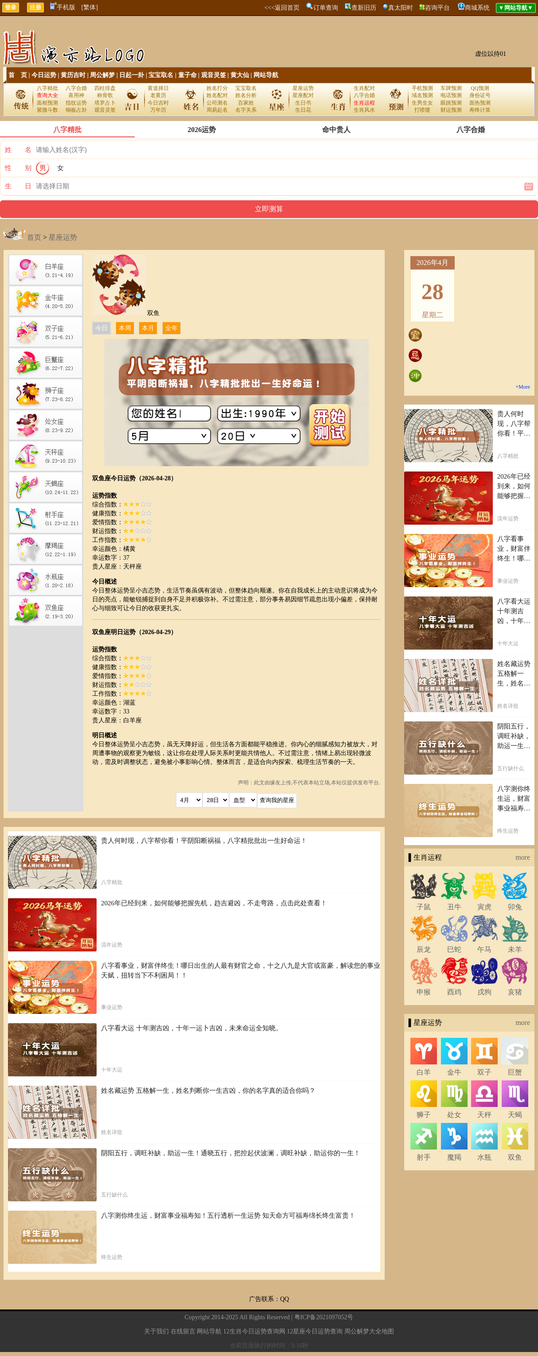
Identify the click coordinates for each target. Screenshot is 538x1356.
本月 (148, 328)
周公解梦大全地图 (369, 1331)
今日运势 (43, 75)
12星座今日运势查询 (315, 1331)
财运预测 (451, 110)
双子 (484, 1072)
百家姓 (246, 103)
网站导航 (265, 75)
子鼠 (424, 907)
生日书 (303, 103)
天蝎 (515, 1114)
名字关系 (246, 110)
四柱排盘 (105, 88)
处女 (454, 1114)
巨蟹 (515, 1072)
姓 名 (18, 149)
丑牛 (454, 907)
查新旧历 (363, 7)
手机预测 (422, 88)
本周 (125, 328)
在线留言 (183, 1331)
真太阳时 (400, 7)
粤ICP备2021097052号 (324, 1317)
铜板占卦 (76, 110)
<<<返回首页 (282, 7)
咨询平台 (437, 7)
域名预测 (422, 95)
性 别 (18, 167)
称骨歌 (105, 95)
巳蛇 (454, 949)
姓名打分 (217, 88)
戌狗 (484, 992)
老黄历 (158, 95)
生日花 (303, 110)
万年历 (158, 110)
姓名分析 (246, 95)
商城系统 (477, 7)
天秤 (484, 1114)
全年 (171, 328)
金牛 (454, 1072)
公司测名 (217, 103)
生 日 (18, 186)
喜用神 (76, 95)
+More (522, 387)
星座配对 (303, 95)
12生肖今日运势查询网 (254, 1331)
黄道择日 (158, 88)
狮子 (424, 1114)
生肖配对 (364, 88)
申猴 (424, 992)
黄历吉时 (73, 75)
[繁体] (90, 7)
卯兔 (515, 907)
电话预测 (451, 95)
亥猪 (515, 992)
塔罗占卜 (105, 103)
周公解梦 (102, 75)
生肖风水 (364, 110)
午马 (484, 949)
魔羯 (454, 1157)
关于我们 (156, 1331)
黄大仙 (239, 75)
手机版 (62, 7)
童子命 (187, 75)
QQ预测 (480, 88)
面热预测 (480, 103)
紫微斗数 (47, 110)
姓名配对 (217, 95)
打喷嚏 (422, 110)
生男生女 (422, 103)
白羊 (424, 1072)
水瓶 (484, 1157)
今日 (101, 328)
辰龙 (424, 949)
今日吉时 (158, 103)
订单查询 (325, 7)
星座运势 (303, 88)
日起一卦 (131, 75)
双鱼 (515, 1157)
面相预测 (47, 103)
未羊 (515, 949)
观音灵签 (213, 75)
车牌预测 (451, 88)
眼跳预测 (451, 103)
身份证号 (480, 95)
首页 (34, 237)
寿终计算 (480, 110)
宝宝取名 (160, 75)
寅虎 (484, 907)
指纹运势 (76, 103)
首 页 (17, 75)
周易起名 (217, 110)
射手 (424, 1157)
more (522, 857)
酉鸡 (454, 992)
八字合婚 (76, 88)
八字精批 (47, 88)
